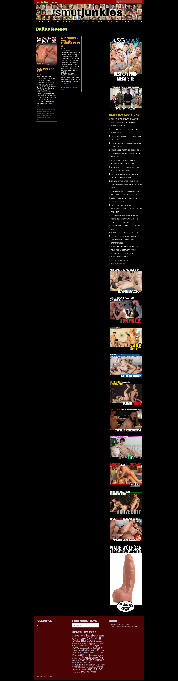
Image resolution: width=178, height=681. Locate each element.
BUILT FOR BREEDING (119, 257)
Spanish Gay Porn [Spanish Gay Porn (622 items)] (96, 665)
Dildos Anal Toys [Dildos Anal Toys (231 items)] (82, 653)
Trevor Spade (46, 117)
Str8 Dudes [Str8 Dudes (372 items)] (77, 667)
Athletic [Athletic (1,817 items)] (81, 635)
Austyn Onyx (41, 109)
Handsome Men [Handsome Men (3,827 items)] (93, 657)
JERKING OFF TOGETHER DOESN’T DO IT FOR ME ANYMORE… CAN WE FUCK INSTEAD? (126, 153)
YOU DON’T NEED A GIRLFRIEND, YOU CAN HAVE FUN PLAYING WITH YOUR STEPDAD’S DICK (125, 239)
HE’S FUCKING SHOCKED (120, 260)
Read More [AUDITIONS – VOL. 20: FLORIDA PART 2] (65, 83)
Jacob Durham (50, 115)
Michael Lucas (73, 87)
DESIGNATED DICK (118, 264)
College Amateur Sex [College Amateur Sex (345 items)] (80, 646)
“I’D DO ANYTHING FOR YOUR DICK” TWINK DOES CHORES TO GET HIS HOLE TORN (126, 184)
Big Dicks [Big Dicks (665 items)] (91, 638)
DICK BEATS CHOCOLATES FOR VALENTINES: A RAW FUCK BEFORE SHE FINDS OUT (126, 208)
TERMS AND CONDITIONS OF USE (124, 626)
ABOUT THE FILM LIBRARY (121, 624)
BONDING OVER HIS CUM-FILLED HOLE (126, 233)
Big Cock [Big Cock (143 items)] (74, 638)
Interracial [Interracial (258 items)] (75, 660)
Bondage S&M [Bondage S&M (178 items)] (82, 643)
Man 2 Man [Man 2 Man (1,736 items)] (87, 660)
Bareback (47, 109)
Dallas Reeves (45, 113)
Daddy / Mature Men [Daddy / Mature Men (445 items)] (92, 650)
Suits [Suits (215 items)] (83, 667)
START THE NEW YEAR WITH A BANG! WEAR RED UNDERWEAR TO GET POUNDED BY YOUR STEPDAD (125, 250)
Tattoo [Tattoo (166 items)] (94, 667)
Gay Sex (52, 113)
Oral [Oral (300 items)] (80, 663)
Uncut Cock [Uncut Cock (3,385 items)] (95, 669)
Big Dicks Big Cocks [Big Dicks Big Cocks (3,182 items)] (86, 639)
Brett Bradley (46, 111)
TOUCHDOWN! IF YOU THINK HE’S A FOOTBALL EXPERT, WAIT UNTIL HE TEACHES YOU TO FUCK (124, 219)
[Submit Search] (117, 1)
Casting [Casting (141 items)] (102, 643)
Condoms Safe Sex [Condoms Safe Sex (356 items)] (88, 648)
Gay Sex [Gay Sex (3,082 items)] (84, 655)
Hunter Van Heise (41, 115)
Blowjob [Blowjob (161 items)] (74, 643)
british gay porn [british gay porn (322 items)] (93, 643)
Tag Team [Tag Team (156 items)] (89, 667)
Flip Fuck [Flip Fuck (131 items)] (95, 652)
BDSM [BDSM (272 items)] (101, 636)
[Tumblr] (41, 625)
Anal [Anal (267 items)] (74, 636)
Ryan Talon (40, 117)
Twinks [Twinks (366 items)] (83, 669)
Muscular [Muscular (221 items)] (75, 663)
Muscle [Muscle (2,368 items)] (99, 660)
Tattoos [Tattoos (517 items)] (99, 667)
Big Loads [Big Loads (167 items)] (99, 641)
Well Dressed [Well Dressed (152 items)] (76, 672)
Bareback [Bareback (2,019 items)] (92, 635)
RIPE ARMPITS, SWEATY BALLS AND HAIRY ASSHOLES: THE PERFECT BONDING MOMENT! (124, 122)
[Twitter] (37, 625)
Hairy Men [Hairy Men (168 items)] (93, 655)
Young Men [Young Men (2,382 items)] (88, 671)
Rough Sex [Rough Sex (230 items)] (86, 663)
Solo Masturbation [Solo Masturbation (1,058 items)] (84, 663)
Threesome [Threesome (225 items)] (76, 669)
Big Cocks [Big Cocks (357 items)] (82, 638)
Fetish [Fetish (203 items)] (91, 653)
